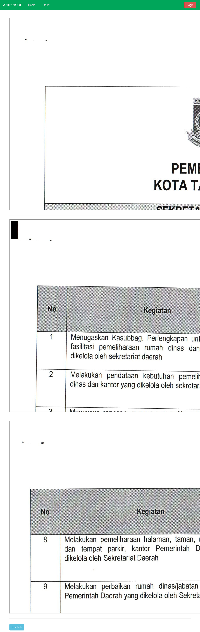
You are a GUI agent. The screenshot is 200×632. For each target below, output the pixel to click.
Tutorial (45, 5)
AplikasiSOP (12, 5)
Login (190, 5)
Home (31, 5)
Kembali (17, 627)
